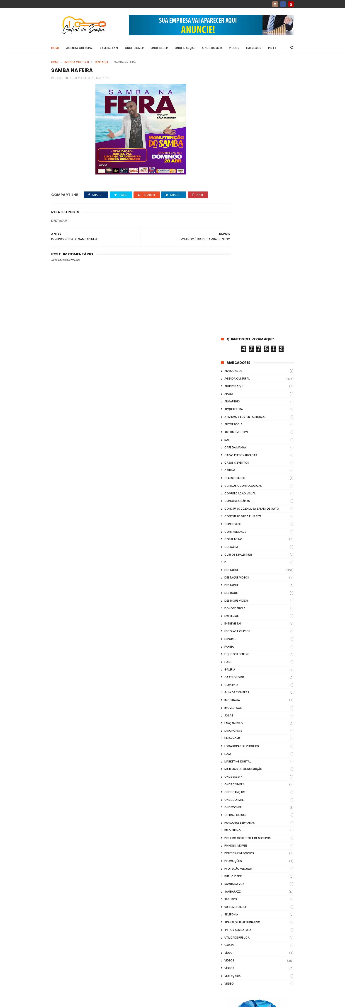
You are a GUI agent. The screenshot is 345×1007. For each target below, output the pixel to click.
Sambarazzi (109, 48)
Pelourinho (232, 555)
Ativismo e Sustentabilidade (244, 141)
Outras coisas (235, 540)
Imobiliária (232, 425)
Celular (230, 195)
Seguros (230, 624)
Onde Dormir (212, 48)
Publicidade (233, 601)
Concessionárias (237, 226)
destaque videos (236, 302)
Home (55, 48)
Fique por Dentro (237, 379)
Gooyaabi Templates (124, 1001)
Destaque (102, 62)
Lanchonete (233, 455)
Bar (227, 164)
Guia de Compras (236, 417)
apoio (228, 118)
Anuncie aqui (233, 111)
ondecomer (233, 532)
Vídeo (228, 678)
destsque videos (236, 325)
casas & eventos (236, 187)
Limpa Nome (232, 463)
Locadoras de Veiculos (241, 471)
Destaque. (231, 310)
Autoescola (233, 149)
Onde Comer (134, 48)
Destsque (231, 318)
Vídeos (229, 693)
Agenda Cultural (79, 48)
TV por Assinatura (237, 654)
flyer (227, 386)
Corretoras (233, 264)
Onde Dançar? (234, 517)
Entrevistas (233, 348)
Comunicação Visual (239, 218)
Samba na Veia (234, 608)
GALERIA (229, 394)
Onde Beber (159, 48)
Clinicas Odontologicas (243, 210)
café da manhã (235, 172)
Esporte (230, 364)
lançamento (233, 448)
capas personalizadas (240, 180)
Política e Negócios (239, 578)
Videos (234, 48)
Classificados (234, 203)
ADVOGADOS (233, 95)
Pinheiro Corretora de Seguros (247, 563)
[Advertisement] (257, 949)
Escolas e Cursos (237, 356)
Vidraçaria (232, 700)
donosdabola (234, 333)
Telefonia (231, 639)
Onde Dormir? (234, 524)
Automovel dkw (236, 157)
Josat (228, 440)
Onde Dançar (185, 48)
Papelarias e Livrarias (239, 547)
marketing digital (237, 486)
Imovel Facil (233, 432)
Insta (272, 48)
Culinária (231, 272)
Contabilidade (235, 256)
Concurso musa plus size (242, 241)
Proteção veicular (238, 593)
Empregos (253, 48)
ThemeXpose (76, 1001)
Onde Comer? (234, 509)
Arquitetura (233, 134)
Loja (227, 478)
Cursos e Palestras (238, 279)
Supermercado (235, 632)
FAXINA (229, 371)
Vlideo (229, 708)
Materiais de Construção (243, 494)
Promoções (233, 586)
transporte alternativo (242, 647)
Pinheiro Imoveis (236, 570)
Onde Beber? (233, 501)
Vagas (229, 670)
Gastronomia (234, 402)
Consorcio (232, 249)
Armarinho (232, 126)
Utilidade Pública (237, 662)
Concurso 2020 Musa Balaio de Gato (251, 233)
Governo (231, 410)
